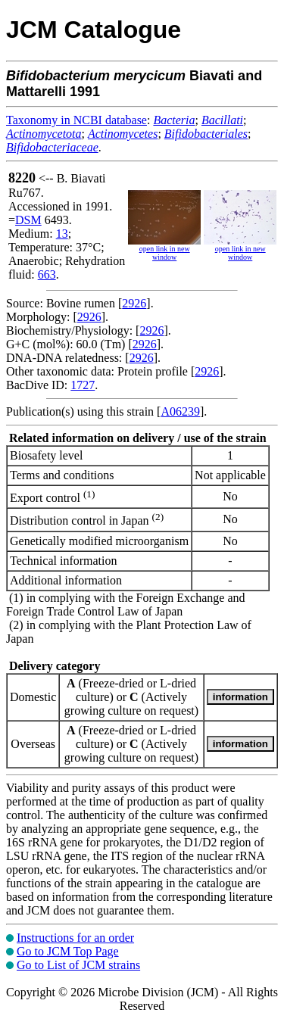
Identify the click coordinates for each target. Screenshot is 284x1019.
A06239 (180, 411)
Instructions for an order (75, 937)
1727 (82, 385)
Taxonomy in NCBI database (76, 120)
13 (62, 233)
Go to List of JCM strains (78, 964)
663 (47, 274)
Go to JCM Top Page (68, 951)
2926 (134, 303)
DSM (28, 219)
